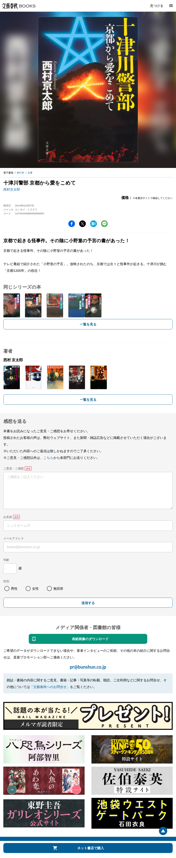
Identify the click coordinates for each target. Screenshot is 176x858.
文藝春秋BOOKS (18, 6)
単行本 (20, 172)
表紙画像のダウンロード (90, 639)
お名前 (7, 517)
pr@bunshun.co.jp (88, 667)
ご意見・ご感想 (13, 468)
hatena (93, 223)
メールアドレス (13, 538)
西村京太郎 (11, 189)
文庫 (29, 172)
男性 (14, 588)
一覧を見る (88, 324)
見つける (156, 5)
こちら (48, 457)
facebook (71, 223)
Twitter (82, 223)
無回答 (58, 588)
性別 (6, 581)
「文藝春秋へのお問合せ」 (50, 687)
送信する (88, 603)
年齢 (6, 559)
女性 (35, 588)
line (104, 223)
